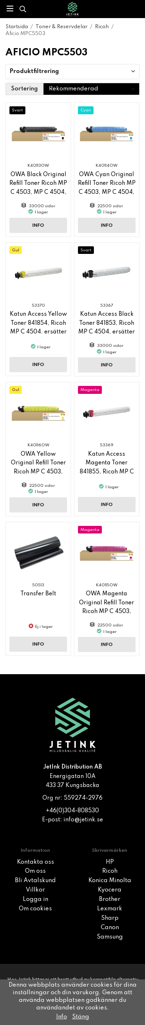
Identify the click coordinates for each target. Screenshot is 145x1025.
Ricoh (109, 871)
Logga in (35, 899)
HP (110, 862)
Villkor (35, 890)
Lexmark (109, 909)
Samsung (110, 937)
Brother (109, 899)
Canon (110, 928)
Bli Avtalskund (35, 881)
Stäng (80, 1017)
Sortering (24, 89)
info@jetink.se (83, 820)
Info (38, 225)
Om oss (35, 871)
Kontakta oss (35, 862)
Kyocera (109, 890)
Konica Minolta (109, 881)
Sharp (110, 918)
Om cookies (35, 909)
